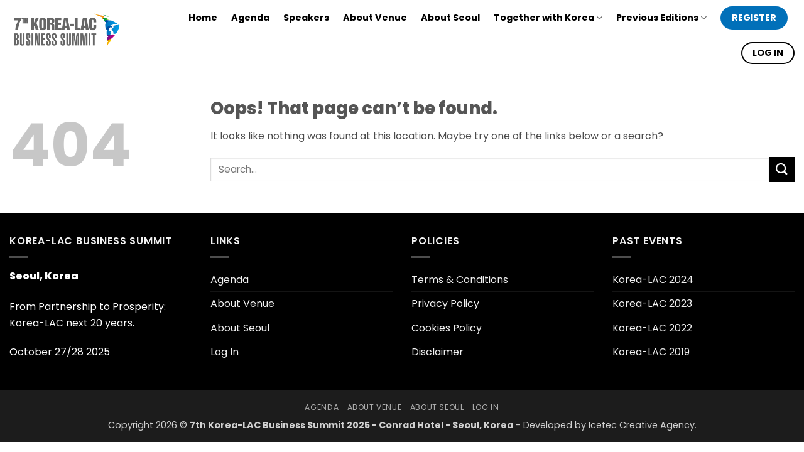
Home (202, 17)
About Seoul (450, 17)
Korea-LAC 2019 (651, 352)
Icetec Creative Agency (642, 425)
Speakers (306, 17)
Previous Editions (661, 17)
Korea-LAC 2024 (652, 279)
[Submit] (782, 169)
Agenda (250, 17)
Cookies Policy (446, 328)
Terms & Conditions (459, 279)
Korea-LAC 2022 (652, 328)
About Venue (375, 17)
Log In (224, 352)
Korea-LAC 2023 (652, 303)
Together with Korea (548, 17)
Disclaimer (437, 352)
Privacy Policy (445, 303)
